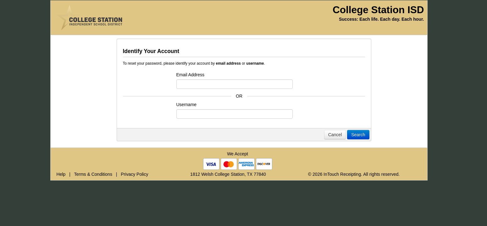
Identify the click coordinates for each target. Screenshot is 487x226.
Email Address (190, 74)
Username (186, 104)
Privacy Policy (134, 174)
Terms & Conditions (93, 174)
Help (61, 174)
